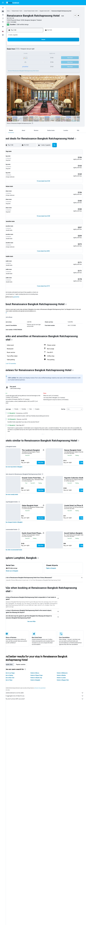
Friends (21, 383)
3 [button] (36, 46)
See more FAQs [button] (35, 803)
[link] (19, 494)
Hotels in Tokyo (13, 863)
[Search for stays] (3, 11)
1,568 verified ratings (27, 24)
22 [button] (28, 58)
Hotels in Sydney (13, 859)
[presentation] (37, 123)
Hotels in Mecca (38, 856)
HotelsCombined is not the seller (46, 877)
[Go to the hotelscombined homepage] (12, 2)
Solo (36, 383)
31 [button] (36, 62)
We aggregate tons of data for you (46, 880)
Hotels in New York (14, 861)
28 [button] (24, 62)
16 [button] (32, 54)
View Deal (45, 438)
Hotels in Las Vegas (14, 856)
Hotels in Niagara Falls (64, 863)
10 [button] (36, 50)
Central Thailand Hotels (34, 11)
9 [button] (32, 50)
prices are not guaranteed (45, 871)
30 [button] (32, 62)
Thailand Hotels (20, 11)
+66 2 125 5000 (16, 22)
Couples (42, 383)
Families (29, 383)
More (10, 286)
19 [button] (16, 58)
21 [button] (24, 58)
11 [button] (40, 50)
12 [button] (16, 54)
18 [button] (40, 54)
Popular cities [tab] (14, 848)
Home (13, 11)
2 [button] (32, 46)
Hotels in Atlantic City (39, 861)
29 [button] (28, 62)
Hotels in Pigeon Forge (40, 859)
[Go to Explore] (3, 22)
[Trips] (3, 26)
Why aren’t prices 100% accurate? (46, 883)
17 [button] (36, 54)
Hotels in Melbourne (64, 856)
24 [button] (36, 58)
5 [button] (57, 50)
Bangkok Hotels (48, 11)
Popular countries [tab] (25, 848)
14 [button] (24, 54)
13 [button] (20, 54)
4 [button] (40, 46)
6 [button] (61, 50)
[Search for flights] (3, 7)
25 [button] (40, 58)
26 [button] (16, 62)
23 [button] (32, 58)
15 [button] (28, 54)
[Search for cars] (3, 14)
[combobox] (75, 383)
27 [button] (20, 62)
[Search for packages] (3, 18)
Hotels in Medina (63, 859)
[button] (3, 2)
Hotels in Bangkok (39, 863)
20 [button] (20, 58)
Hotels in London (63, 861)
